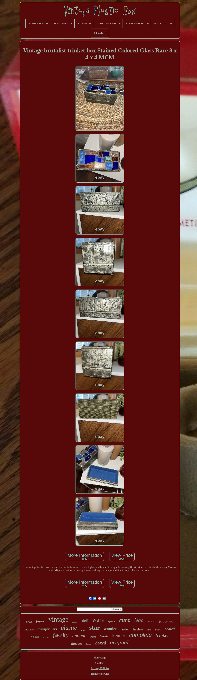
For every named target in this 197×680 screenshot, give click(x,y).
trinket (162, 635)
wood (151, 621)
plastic (69, 627)
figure (40, 621)
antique (79, 635)
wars (98, 619)
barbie (104, 636)
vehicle (35, 636)
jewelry (60, 635)
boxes (29, 621)
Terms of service (99, 673)
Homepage (100, 657)
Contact (99, 663)
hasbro (138, 629)
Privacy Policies (100, 668)
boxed (100, 643)
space (111, 621)
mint (149, 629)
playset (75, 622)
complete (140, 635)
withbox (46, 637)
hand (88, 644)
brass (83, 630)
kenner (118, 635)
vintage (58, 619)
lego (139, 620)
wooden (111, 628)
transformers (47, 629)
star (94, 627)
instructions (166, 621)
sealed (170, 629)
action (125, 629)
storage (29, 629)
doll (85, 621)
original (119, 642)
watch (93, 636)
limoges (76, 643)
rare (124, 619)
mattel (158, 629)
